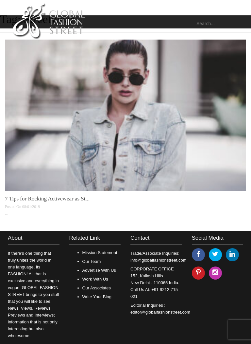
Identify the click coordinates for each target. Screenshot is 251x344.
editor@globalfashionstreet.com (160, 312)
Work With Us (95, 279)
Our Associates (96, 287)
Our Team (91, 261)
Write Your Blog (96, 296)
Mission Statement (99, 252)
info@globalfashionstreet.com (158, 260)
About (15, 238)
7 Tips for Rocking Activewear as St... (47, 199)
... (6, 213)
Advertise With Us (99, 270)
